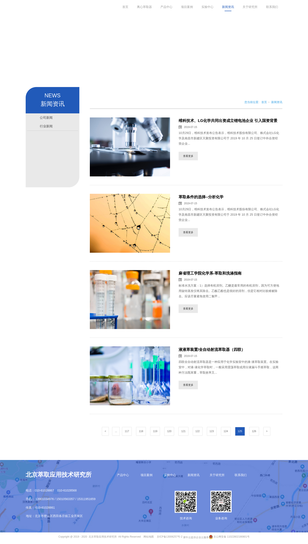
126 (254, 432)
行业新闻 (46, 127)
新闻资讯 (228, 7)
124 (226, 432)
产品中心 (166, 7)
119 (155, 432)
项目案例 (187, 7)
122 (197, 432)
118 (141, 432)
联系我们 (272, 7)
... (116, 432)
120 (169, 432)
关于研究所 (250, 7)
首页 (125, 7)
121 (183, 432)
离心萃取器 (144, 7)
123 (212, 432)
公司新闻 (46, 118)
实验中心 (207, 7)
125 (240, 432)
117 (127, 432)
